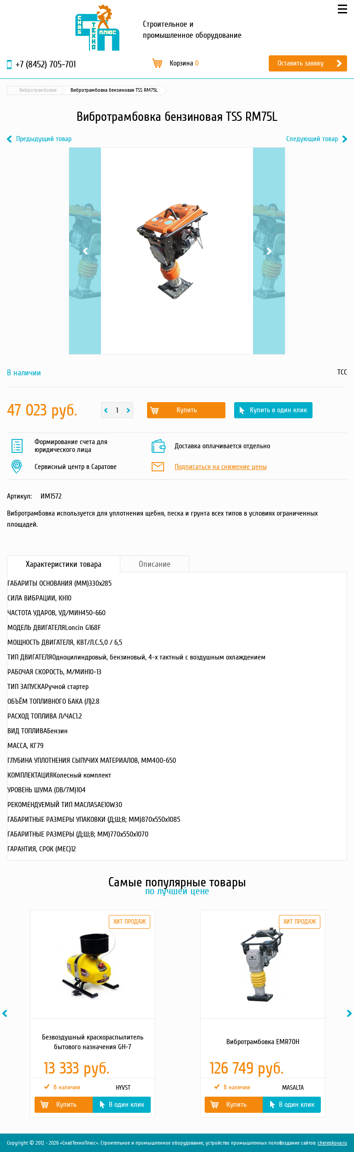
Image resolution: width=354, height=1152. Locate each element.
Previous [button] (6, 1013)
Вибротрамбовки (167, 90)
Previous (85, 251)
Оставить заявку (300, 63)
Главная (20, 90)
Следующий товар (312, 139)
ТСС (342, 372)
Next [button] (351, 1013)
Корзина (184, 63)
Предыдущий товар (43, 139)
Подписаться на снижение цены (221, 467)
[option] (92, 1013)
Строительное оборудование (104, 90)
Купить (187, 410)
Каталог (50, 90)
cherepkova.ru (332, 1143)
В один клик (126, 1104)
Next (269, 251)
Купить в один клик (278, 410)
